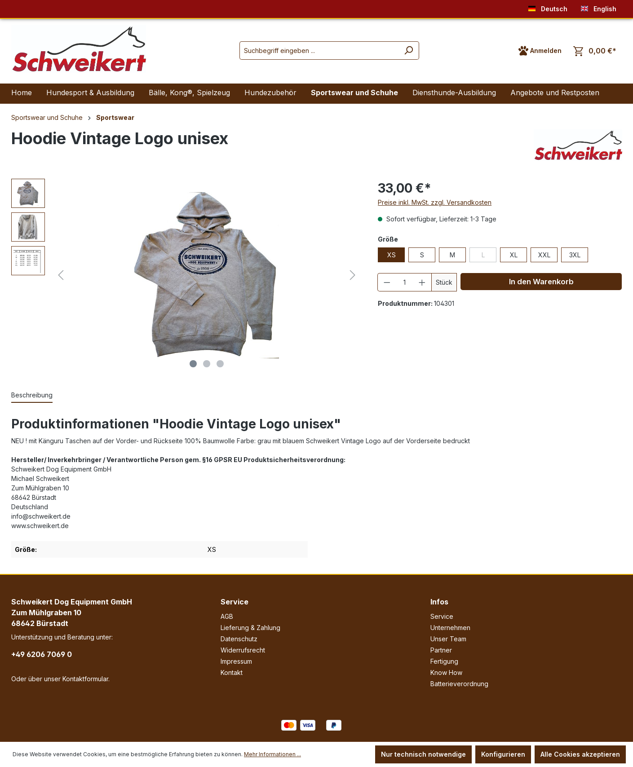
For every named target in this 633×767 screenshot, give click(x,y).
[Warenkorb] (594, 51)
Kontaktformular (85, 679)
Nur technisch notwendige (423, 754)
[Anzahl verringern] (386, 282)
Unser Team (448, 639)
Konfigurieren (503, 754)
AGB (227, 616)
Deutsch (547, 7)
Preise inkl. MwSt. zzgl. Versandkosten (434, 202)
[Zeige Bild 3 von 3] (220, 363)
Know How (446, 672)
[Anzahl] (405, 282)
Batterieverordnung (459, 684)
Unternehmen (450, 627)
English (598, 7)
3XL (574, 255)
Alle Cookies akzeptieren (580, 754)
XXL (544, 255)
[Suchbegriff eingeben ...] (318, 50)
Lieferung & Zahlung (250, 627)
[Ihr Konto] (540, 51)
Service (234, 601)
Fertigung (444, 661)
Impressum (236, 661)
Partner (441, 650)
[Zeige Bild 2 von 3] (206, 363)
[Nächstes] (352, 275)
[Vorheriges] (60, 275)
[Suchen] (408, 50)
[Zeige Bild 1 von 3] (193, 363)
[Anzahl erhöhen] (422, 282)
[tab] (32, 395)
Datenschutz (239, 639)
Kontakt (232, 672)
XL (514, 255)
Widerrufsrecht (243, 650)
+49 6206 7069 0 (41, 654)
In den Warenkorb (541, 281)
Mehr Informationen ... (272, 754)
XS (391, 255)
